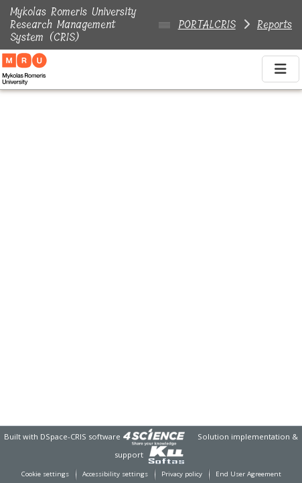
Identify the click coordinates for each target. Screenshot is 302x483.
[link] (154, 436)
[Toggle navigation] (280, 69)
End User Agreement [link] (248, 474)
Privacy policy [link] (181, 474)
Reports (274, 24)
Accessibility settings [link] (115, 474)
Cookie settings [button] (45, 474)
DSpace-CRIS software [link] (80, 436)
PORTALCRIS (207, 24)
